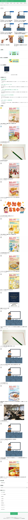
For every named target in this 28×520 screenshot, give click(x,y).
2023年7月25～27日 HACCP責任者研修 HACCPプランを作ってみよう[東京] (20, 21)
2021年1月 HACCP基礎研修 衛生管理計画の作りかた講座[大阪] (8, 439)
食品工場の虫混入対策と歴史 (4, 160)
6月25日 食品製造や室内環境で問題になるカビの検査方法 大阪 (10, 89)
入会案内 (2, 498)
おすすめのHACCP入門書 (14, 74)
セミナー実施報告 (3, 494)
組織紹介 (2, 500)
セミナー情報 (11, 11)
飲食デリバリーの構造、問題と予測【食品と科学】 (6, 289)
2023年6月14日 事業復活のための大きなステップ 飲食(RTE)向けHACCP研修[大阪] (21, 33)
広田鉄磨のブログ (3, 77)
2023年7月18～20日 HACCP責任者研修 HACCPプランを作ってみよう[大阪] (6, 33)
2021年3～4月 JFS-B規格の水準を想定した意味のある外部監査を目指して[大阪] (10, 364)
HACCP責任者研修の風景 (3, 420)
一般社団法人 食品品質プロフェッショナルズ (16, 517)
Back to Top (14, 513)
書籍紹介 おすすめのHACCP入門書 (4, 308)
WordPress (23, 518)
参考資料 (6, 124)
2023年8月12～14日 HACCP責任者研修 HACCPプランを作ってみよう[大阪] (6, 21)
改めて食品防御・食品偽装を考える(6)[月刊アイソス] (20, 45)
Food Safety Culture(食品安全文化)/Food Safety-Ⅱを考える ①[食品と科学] (9, 197)
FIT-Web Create (16, 518)
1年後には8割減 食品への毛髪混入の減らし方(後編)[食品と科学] (8, 234)
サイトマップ (3, 507)
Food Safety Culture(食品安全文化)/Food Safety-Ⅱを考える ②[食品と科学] (9, 271)
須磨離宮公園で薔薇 (3, 79)
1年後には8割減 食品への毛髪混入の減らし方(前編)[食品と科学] (8, 123)
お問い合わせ (3, 509)
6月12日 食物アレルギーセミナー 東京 (6, 84)
